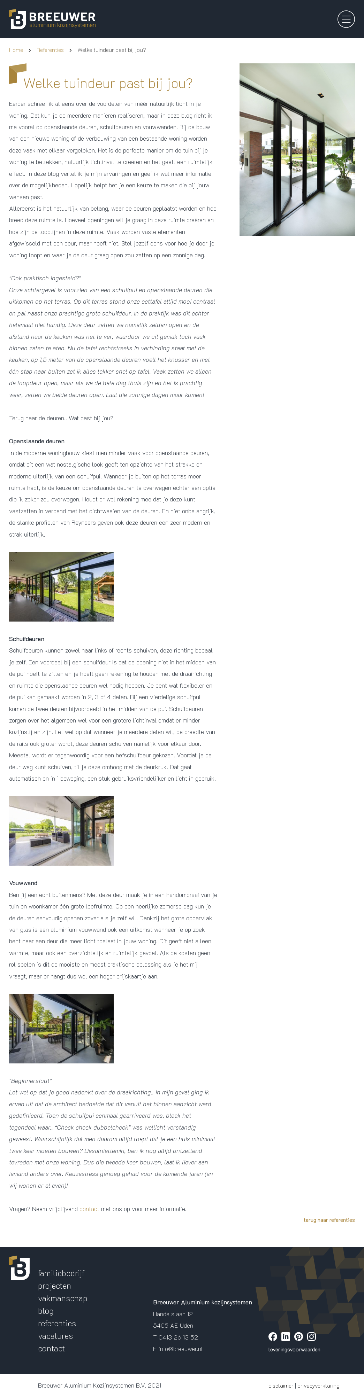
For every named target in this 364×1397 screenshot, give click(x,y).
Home (16, 49)
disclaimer (281, 1385)
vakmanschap (63, 1298)
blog (46, 1310)
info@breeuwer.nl (181, 1348)
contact (89, 1208)
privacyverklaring (318, 1385)
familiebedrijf (61, 1272)
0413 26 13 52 (178, 1337)
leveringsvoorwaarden (294, 1349)
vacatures (55, 1335)
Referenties (50, 49)
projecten (54, 1285)
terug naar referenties (329, 1219)
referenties (57, 1323)
